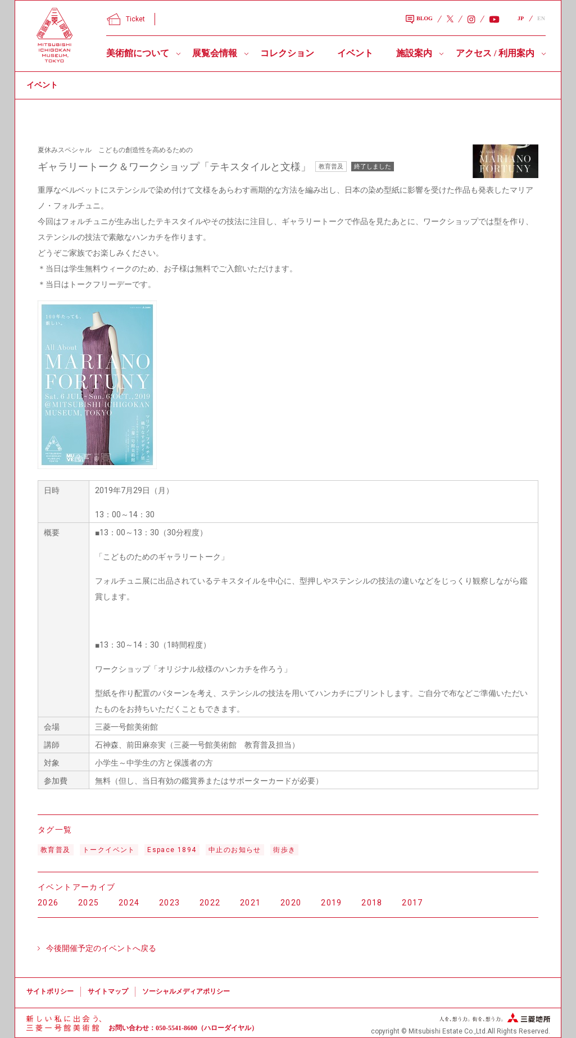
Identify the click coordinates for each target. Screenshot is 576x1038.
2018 (372, 902)
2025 (88, 902)
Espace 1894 (171, 850)
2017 (412, 902)
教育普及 (55, 850)
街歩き (284, 850)
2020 (291, 902)
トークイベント (109, 850)
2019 (331, 902)
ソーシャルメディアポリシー (186, 991)
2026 (48, 902)
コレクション (287, 53)
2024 (129, 902)
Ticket (126, 19)
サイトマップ (108, 991)
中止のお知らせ (234, 850)
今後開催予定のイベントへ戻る (101, 948)
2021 (250, 902)
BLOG (419, 19)
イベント (355, 53)
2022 (210, 902)
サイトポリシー (50, 991)
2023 (169, 902)
